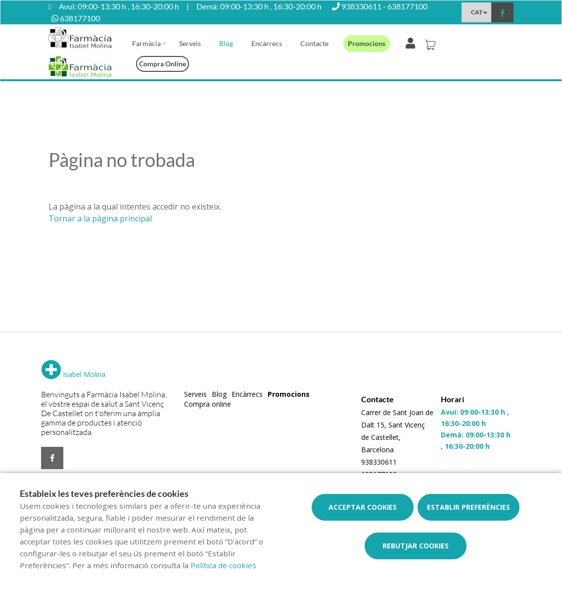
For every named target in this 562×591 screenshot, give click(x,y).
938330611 (379, 462)
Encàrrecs (266, 43)
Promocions (366, 43)
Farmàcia (146, 43)
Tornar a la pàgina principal (100, 218)
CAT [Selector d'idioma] (476, 12)
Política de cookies (223, 565)
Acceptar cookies (362, 507)
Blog (226, 43)
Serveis (190, 43)
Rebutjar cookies (415, 545)
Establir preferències (468, 507)
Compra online (162, 63)
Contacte (314, 43)
